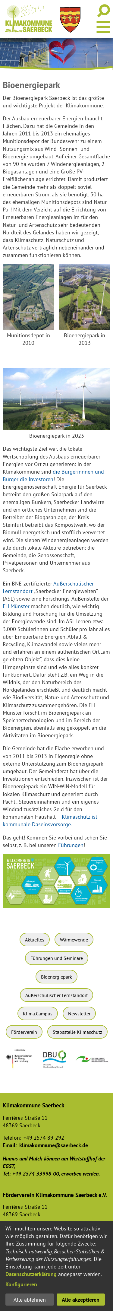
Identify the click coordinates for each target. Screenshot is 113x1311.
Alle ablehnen (30, 1299)
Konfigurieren (21, 1284)
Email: (10, 1145)
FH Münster (16, 606)
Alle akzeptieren (80, 1299)
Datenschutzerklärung (31, 1274)
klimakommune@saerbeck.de (53, 1145)
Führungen (70, 845)
